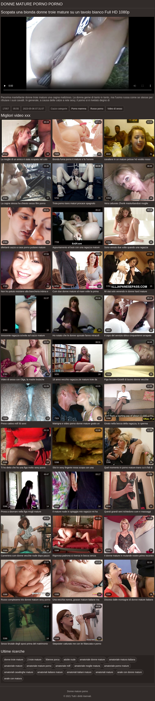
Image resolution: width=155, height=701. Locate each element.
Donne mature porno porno (32, 4)
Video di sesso (114, 108)
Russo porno (96, 108)
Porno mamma (78, 108)
